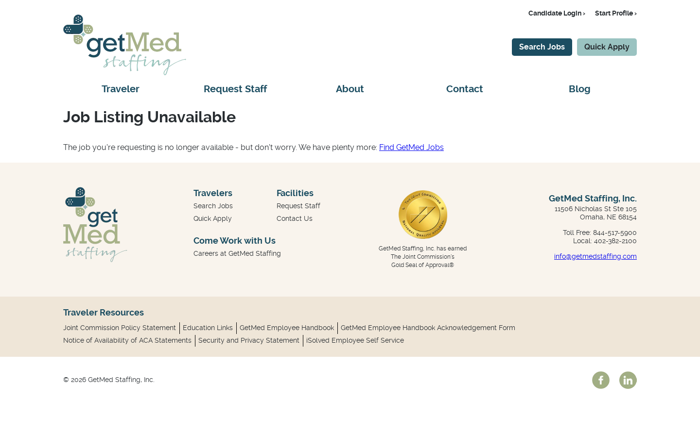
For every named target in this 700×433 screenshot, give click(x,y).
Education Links (208, 328)
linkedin (628, 380)
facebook (601, 380)
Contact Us (295, 218)
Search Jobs (542, 46)
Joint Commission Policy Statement (119, 328)
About (350, 89)
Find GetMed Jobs (411, 147)
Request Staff (235, 89)
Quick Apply (607, 46)
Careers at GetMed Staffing (237, 253)
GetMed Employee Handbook (287, 328)
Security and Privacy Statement (248, 340)
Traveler (121, 89)
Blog (580, 89)
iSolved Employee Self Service (355, 340)
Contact (464, 89)
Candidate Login (554, 13)
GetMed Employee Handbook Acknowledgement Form (428, 328)
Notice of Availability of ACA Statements (127, 340)
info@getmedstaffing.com (595, 256)
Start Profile (614, 13)
